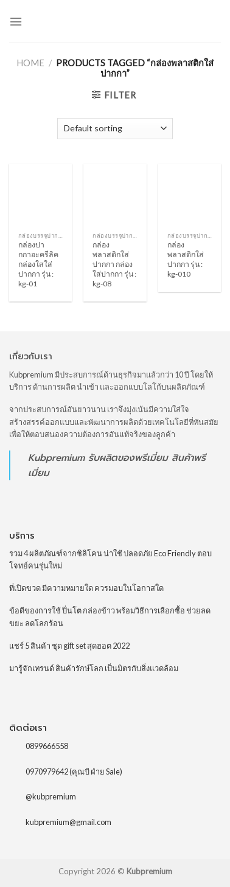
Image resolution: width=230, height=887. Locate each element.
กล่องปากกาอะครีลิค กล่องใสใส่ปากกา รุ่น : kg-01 (38, 264)
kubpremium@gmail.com (68, 822)
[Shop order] (115, 128)
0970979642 (47, 771)
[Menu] (16, 21)
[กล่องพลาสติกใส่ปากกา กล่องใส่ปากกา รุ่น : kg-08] (114, 195)
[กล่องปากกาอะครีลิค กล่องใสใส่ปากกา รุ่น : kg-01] (40, 195)
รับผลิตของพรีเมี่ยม (128, 457)
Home (30, 63)
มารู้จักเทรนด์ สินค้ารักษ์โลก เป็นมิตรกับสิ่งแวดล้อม (93, 668)
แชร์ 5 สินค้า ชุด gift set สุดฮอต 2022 (69, 646)
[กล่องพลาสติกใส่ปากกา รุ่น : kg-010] (189, 195)
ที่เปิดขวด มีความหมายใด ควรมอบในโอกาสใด (86, 588)
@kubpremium (51, 796)
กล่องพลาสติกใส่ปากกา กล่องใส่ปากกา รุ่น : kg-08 (114, 264)
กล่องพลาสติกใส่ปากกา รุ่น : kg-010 (185, 259)
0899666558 (47, 746)
